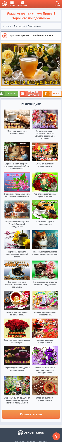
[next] (58, 64)
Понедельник (34, 26)
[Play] (4, 35)
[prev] (4, 64)
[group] (31, 35)
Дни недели (19, 26)
